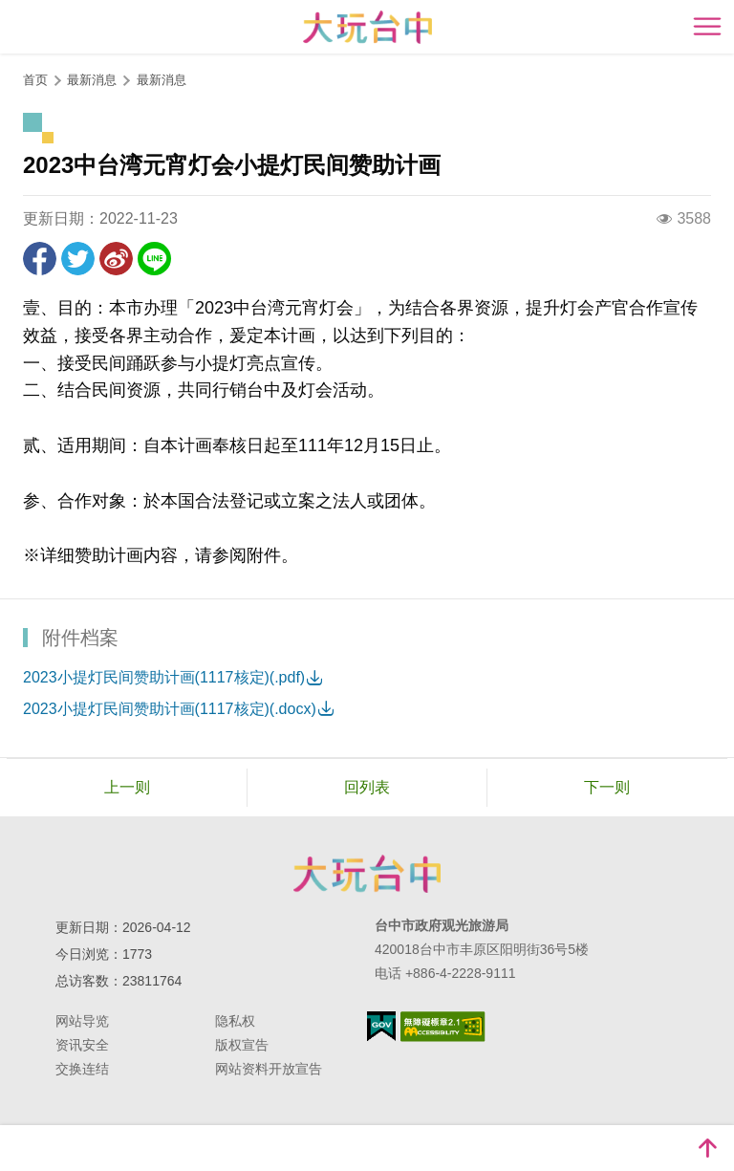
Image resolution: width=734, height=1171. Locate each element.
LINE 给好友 (154, 258)
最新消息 (161, 80)
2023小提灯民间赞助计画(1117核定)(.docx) (169, 709)
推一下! (78, 258)
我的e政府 (381, 1026)
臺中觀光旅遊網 (367, 27)
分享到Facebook (39, 258)
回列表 (367, 787)
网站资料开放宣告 (268, 1068)
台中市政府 (367, 874)
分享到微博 (116, 258)
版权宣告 (242, 1044)
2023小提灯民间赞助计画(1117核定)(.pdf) (164, 677)
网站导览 (82, 1021)
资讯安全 (82, 1044)
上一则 (127, 787)
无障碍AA (443, 1026)
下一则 (607, 787)
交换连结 (82, 1068)
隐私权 (235, 1021)
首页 (35, 80)
